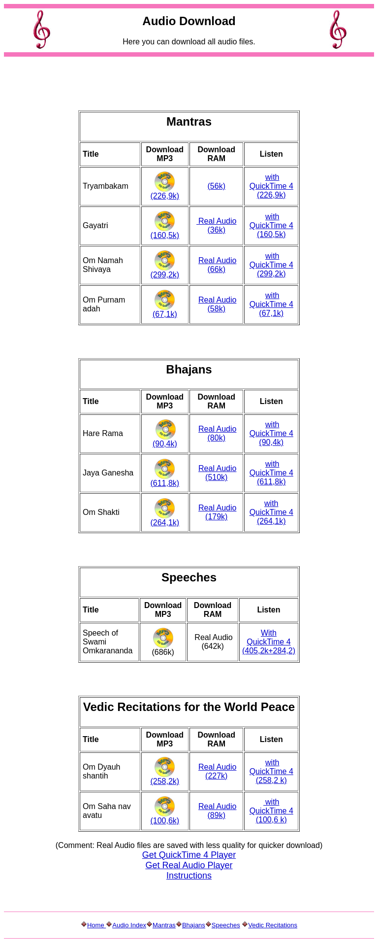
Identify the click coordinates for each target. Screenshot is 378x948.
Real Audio (217, 260)
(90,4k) (165, 444)
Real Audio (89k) (217, 810)
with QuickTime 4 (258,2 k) (271, 771)
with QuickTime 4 (271, 181)
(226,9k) (164, 196)
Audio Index (129, 925)
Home (96, 925)
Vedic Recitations (272, 925)
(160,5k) (164, 235)
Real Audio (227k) (217, 771)
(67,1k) (165, 314)
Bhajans (193, 925)
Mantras (164, 925)
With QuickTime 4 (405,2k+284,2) (268, 642)
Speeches (226, 925)
